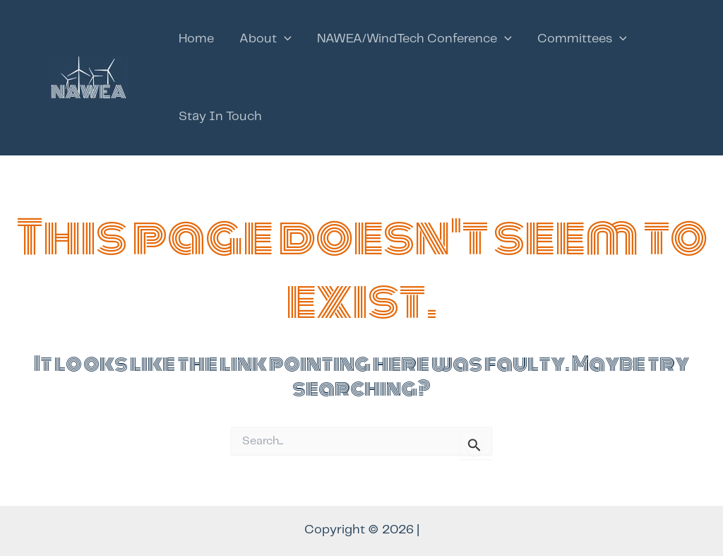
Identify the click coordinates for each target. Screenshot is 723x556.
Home (196, 38)
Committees (582, 39)
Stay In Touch (220, 116)
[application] (284, 39)
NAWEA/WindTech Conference (414, 39)
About (265, 39)
